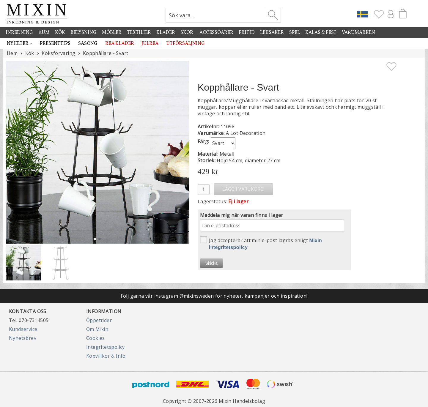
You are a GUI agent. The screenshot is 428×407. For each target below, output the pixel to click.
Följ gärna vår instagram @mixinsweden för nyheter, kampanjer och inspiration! (214, 296)
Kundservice (23, 329)
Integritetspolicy (105, 347)
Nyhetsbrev (22, 338)
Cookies (95, 338)
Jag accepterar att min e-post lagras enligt (261, 243)
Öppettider (99, 320)
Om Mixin (97, 329)
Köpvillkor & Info (106, 356)
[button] (182, 152)
